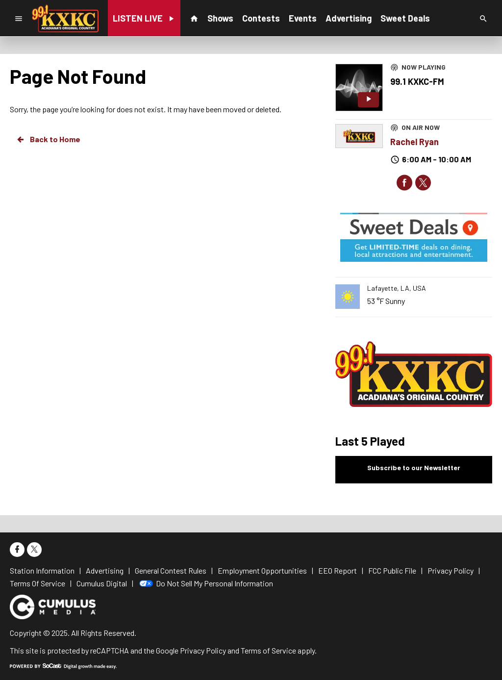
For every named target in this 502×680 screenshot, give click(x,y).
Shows (220, 18)
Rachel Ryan (414, 141)
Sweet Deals (405, 18)
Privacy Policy (203, 650)
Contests (261, 18)
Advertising (349, 18)
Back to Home (48, 139)
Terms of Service (268, 650)
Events (303, 18)
